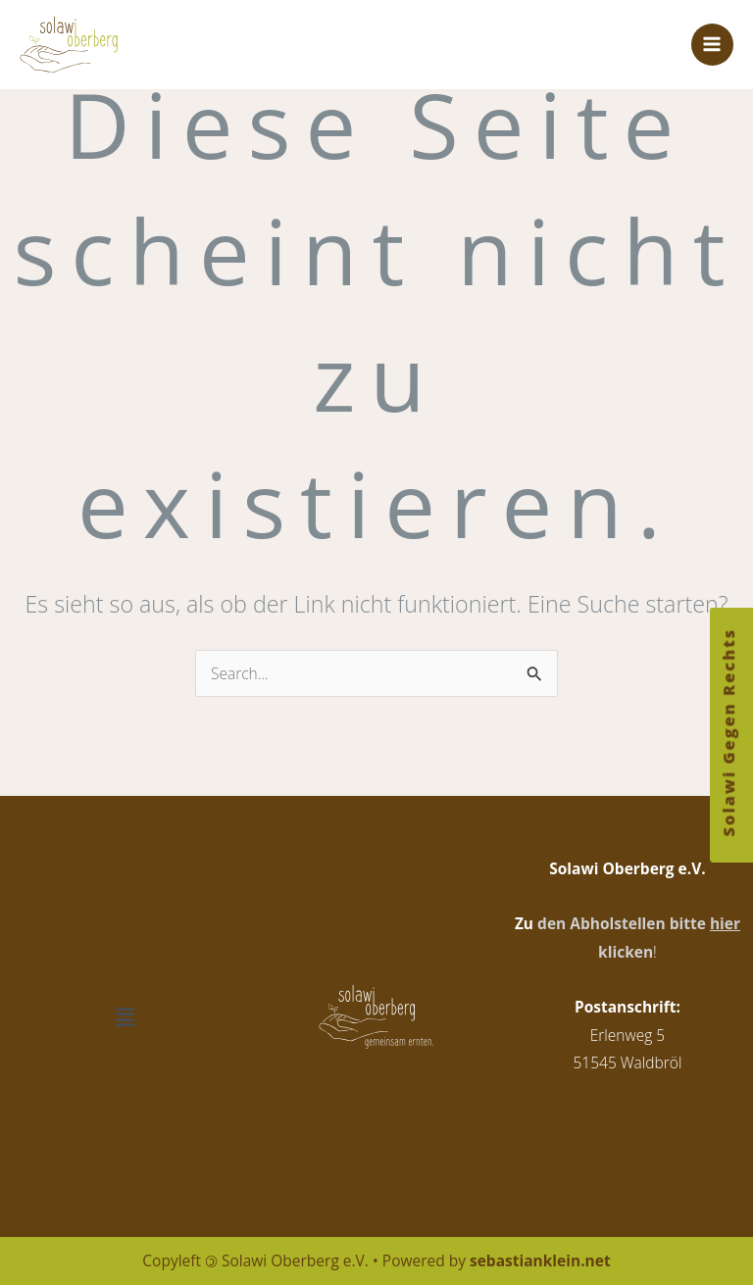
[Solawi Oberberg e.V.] (78, 45)
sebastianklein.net (540, 1260)
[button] (125, 1017)
